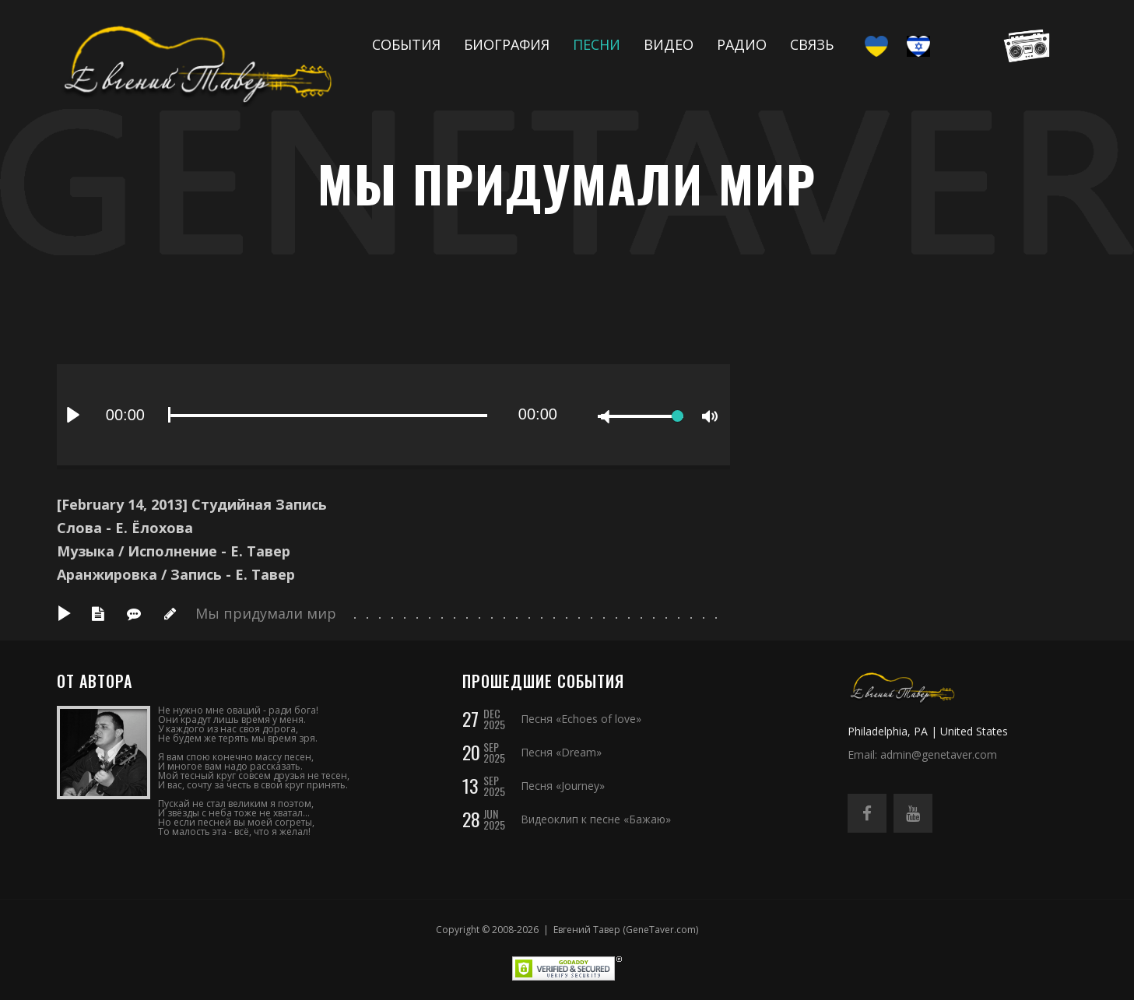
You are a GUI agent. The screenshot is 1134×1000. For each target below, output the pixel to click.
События (406, 44)
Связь (812, 44)
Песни (596, 44)
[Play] (73, 415)
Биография (506, 44)
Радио (742, 44)
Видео (668, 44)
